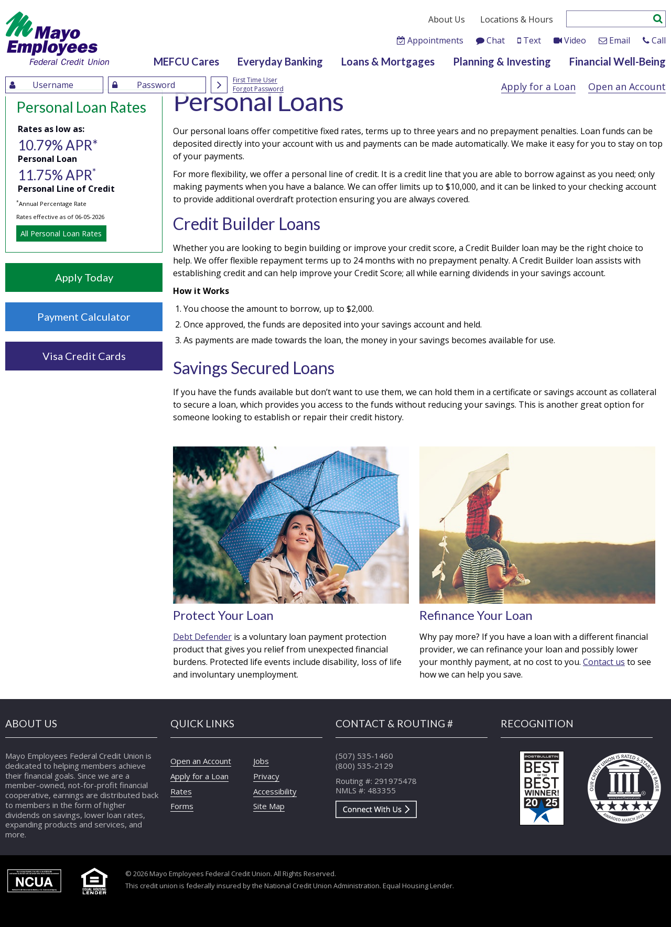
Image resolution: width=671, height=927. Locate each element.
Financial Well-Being (617, 61)
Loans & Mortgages (388, 61)
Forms (181, 806)
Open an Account (627, 86)
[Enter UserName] (54, 85)
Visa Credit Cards (84, 356)
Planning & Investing (502, 61)
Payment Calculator (84, 316)
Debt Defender (202, 636)
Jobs (261, 761)
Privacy (266, 776)
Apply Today (84, 277)
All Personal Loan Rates (61, 233)
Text (532, 40)
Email (619, 40)
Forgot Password (258, 89)
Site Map (269, 806)
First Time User (255, 80)
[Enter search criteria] (610, 19)
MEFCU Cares (186, 61)
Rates (181, 791)
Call (659, 40)
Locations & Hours (516, 19)
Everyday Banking (280, 61)
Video (575, 40)
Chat (495, 40)
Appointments (435, 40)
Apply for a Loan (538, 86)
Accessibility (275, 791)
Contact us (604, 662)
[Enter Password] (157, 85)
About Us (446, 19)
